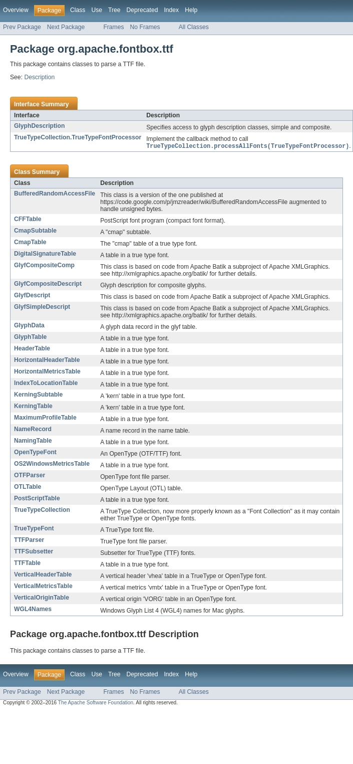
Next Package (66, 27)
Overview (16, 10)
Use (96, 10)
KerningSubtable (38, 395)
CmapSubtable (35, 231)
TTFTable (27, 563)
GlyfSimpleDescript (42, 307)
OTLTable (27, 487)
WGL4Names (33, 609)
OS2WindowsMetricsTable (52, 464)
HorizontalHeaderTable (47, 360)
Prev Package (22, 27)
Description (39, 77)
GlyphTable (30, 337)
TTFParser (29, 540)
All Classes (194, 27)
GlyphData (29, 325)
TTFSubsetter (33, 551)
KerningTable (33, 406)
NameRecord (33, 429)
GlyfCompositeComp (44, 265)
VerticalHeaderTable (43, 575)
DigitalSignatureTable (45, 254)
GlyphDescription (39, 125)
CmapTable (30, 242)
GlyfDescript (32, 295)
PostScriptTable (37, 498)
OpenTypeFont (35, 452)
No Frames (145, 27)
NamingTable (33, 441)
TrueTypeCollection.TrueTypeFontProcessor (77, 137)
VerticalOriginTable (41, 598)
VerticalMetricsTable (43, 586)
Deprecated (142, 10)
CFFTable (27, 219)
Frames (113, 27)
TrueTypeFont (34, 528)
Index (171, 10)
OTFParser (29, 475)
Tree (114, 10)
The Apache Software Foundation (95, 703)
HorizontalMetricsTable (47, 371)
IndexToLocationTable (46, 383)
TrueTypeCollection (42, 510)
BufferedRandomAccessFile (54, 194)
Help (191, 10)
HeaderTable (32, 348)
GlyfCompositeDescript (48, 284)
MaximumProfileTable (45, 418)
